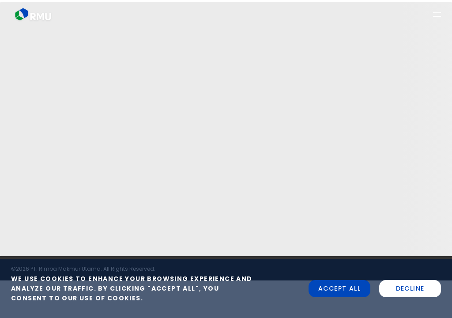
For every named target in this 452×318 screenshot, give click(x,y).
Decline (410, 288)
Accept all (339, 288)
